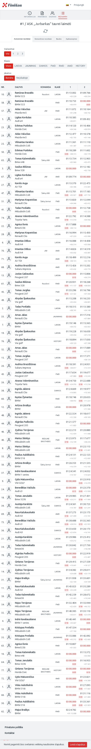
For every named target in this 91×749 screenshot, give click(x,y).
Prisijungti (80, 5)
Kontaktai (9, 733)
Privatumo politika (14, 727)
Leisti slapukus (77, 744)
